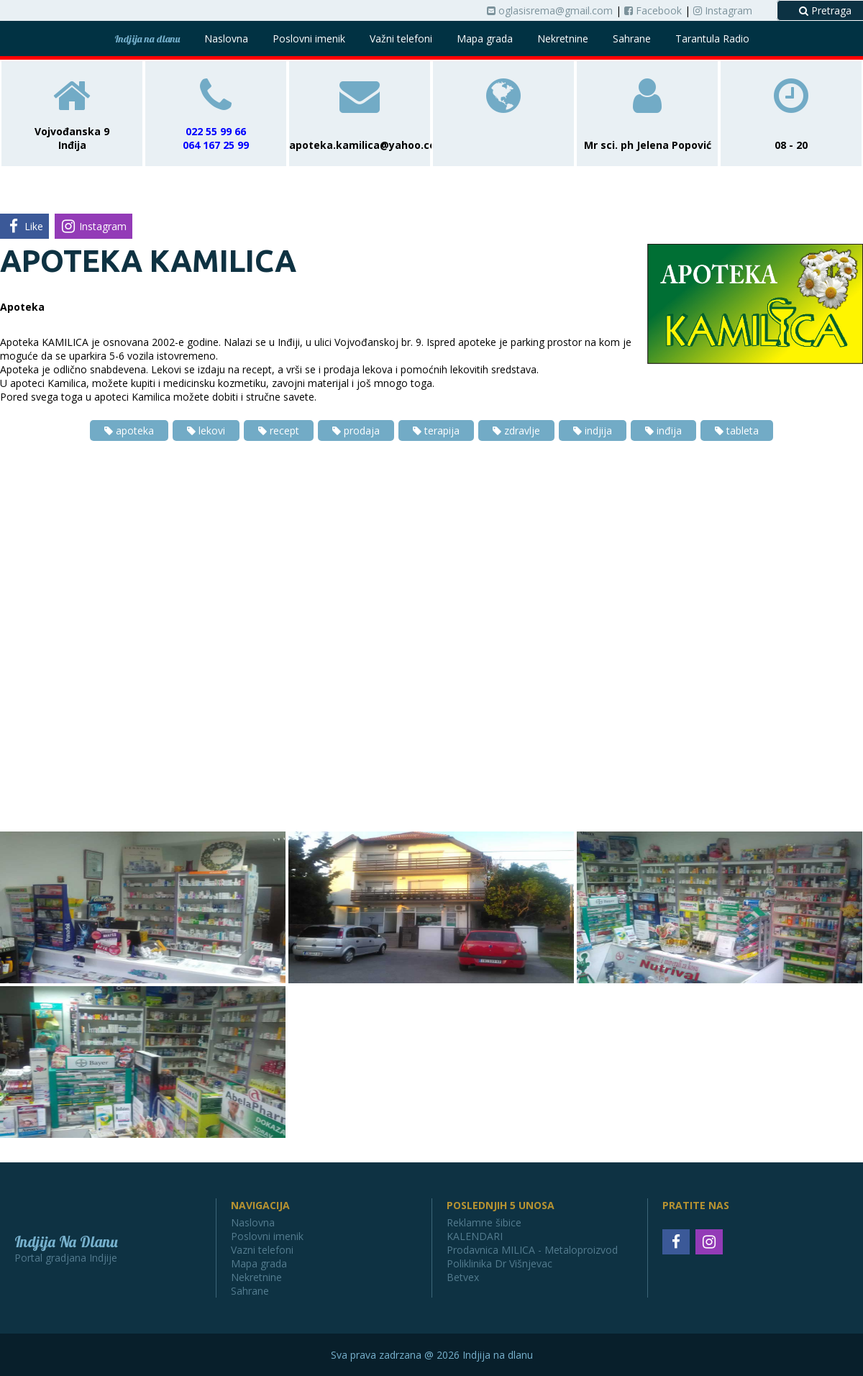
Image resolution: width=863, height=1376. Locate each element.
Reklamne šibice (484, 1222)
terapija (436, 430)
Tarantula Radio (712, 38)
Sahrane (632, 38)
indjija (592, 430)
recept (278, 430)
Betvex (463, 1277)
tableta (737, 430)
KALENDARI (475, 1236)
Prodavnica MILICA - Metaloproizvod (532, 1250)
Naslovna (226, 38)
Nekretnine (562, 38)
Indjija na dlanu (147, 38)
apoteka (129, 430)
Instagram (722, 10)
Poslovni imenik (309, 38)
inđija (663, 430)
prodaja (356, 430)
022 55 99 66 (216, 131)
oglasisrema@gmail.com (550, 10)
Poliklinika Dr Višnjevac (499, 1263)
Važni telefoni (401, 38)
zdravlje (516, 430)
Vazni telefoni (262, 1250)
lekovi (206, 430)
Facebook (653, 10)
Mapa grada (485, 38)
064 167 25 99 (216, 145)
